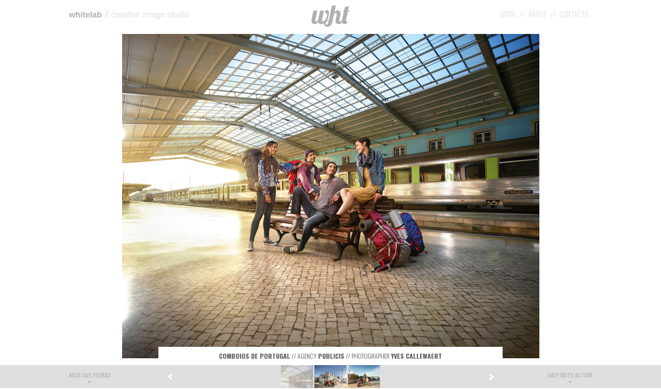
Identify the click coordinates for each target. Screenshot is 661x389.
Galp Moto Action (570, 375)
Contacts (574, 14)
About (537, 14)
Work (507, 14)
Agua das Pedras (90, 375)
